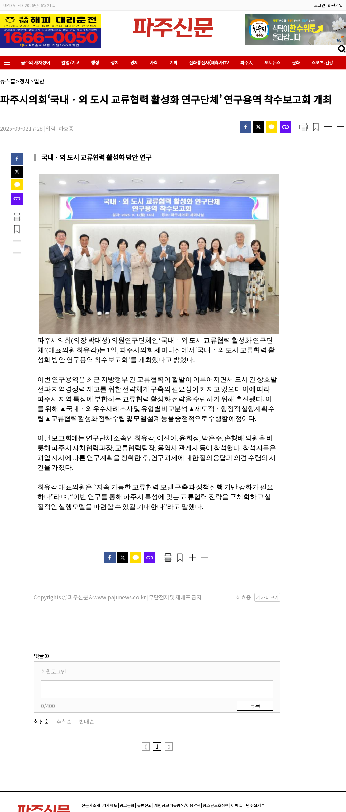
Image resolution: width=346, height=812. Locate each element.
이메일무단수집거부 (248, 771)
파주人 (246, 62)
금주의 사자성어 (35, 62)
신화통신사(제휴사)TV (209, 62)
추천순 (64, 687)
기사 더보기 (267, 597)
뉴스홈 (7, 81)
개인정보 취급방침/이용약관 (177, 771)
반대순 (86, 687)
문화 (296, 62)
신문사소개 (90, 771)
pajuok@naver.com (251, 796)
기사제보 (109, 771)
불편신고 (144, 771)
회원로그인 (53, 637)
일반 (39, 81)
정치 (114, 62)
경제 (134, 62)
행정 (95, 62)
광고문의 (127, 771)
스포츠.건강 (322, 62)
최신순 (41, 687)
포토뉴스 (272, 62)
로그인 (319, 5)
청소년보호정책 (216, 771)
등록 (255, 672)
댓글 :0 (41, 622)
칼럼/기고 (70, 62)
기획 (173, 62)
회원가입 (335, 5)
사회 (154, 62)
